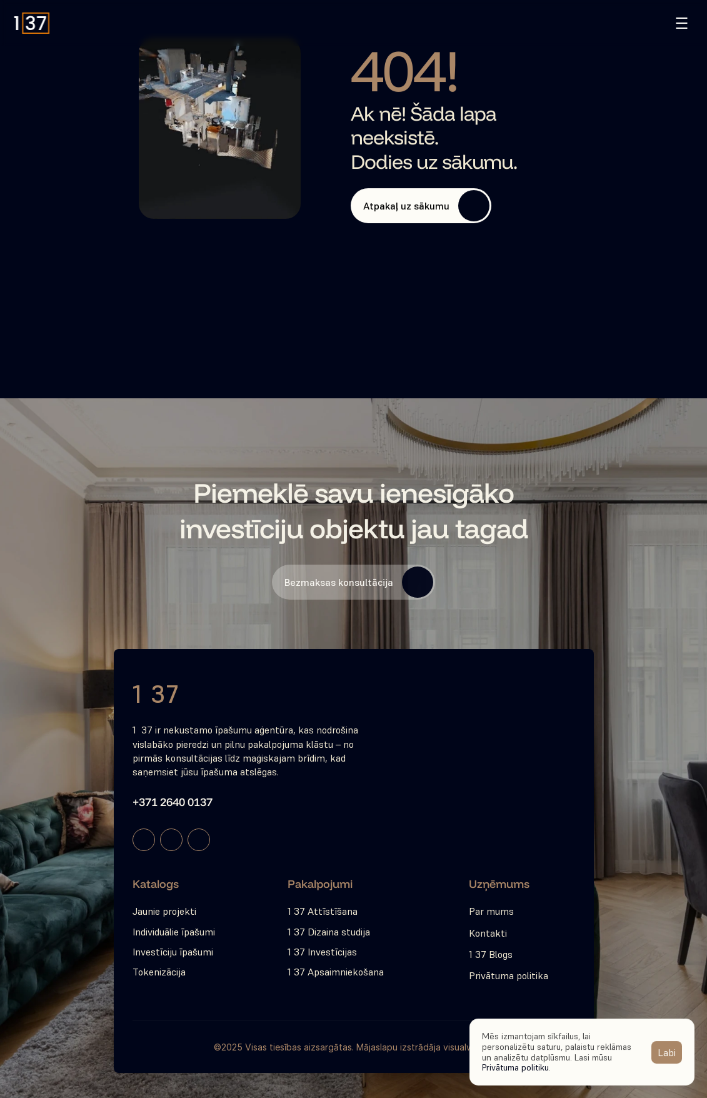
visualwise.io (468, 1047)
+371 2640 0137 (173, 802)
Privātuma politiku (515, 1067)
